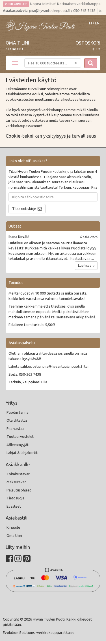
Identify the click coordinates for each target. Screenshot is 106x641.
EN (97, 23)
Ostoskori (87, 42)
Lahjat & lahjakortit (22, 453)
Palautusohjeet (19, 490)
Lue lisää (86, 265)
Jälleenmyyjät (18, 445)
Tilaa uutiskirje (24, 209)
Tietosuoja (15, 498)
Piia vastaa (15, 428)
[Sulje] (100, 11)
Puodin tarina (18, 412)
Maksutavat (16, 482)
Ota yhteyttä (17, 420)
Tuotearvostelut (20, 436)
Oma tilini (17, 42)
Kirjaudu (14, 49)
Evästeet (14, 506)
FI (90, 23)
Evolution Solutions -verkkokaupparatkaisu (38, 632)
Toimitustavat (18, 474)
